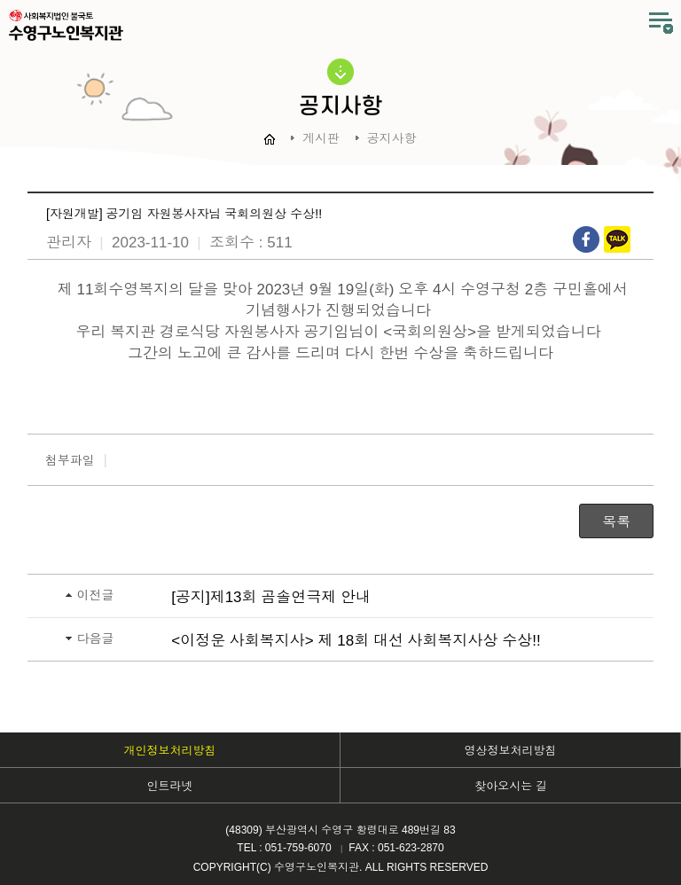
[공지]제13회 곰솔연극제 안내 (271, 597)
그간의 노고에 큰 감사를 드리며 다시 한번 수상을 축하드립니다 (340, 353)
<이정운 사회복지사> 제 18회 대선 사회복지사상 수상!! (356, 640)
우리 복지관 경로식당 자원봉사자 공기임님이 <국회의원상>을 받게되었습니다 (341, 332)
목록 (616, 521)
